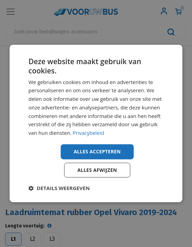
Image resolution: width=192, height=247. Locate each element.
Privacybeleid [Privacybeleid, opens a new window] (88, 132)
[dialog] (96, 124)
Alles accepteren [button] (97, 151)
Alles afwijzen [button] (97, 170)
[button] (59, 188)
